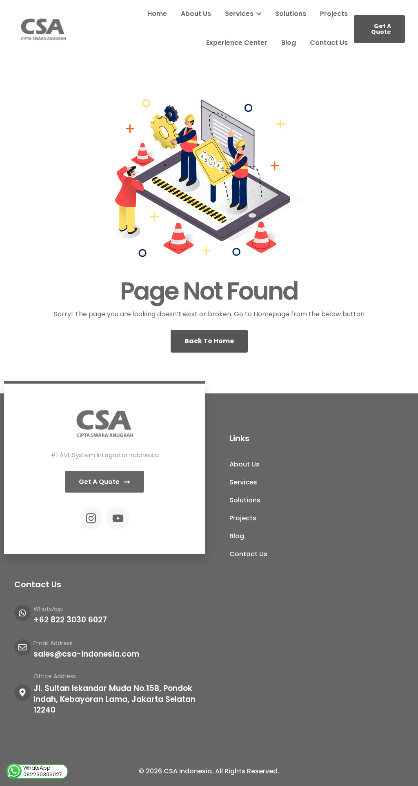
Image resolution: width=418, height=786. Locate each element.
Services (243, 13)
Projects (334, 13)
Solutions (290, 13)
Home (157, 13)
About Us (196, 13)
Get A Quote (381, 29)
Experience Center (236, 42)
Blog (288, 42)
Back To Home (209, 341)
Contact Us (329, 42)
